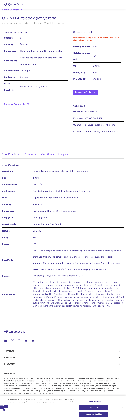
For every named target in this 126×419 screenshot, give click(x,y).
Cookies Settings (94, 403)
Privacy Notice (27, 380)
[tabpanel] (63, 235)
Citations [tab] (30, 152)
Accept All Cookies (94, 415)
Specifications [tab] (10, 152)
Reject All (94, 409)
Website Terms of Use (12, 380)
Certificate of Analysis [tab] (55, 152)
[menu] (78, 4)
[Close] (122, 408)
